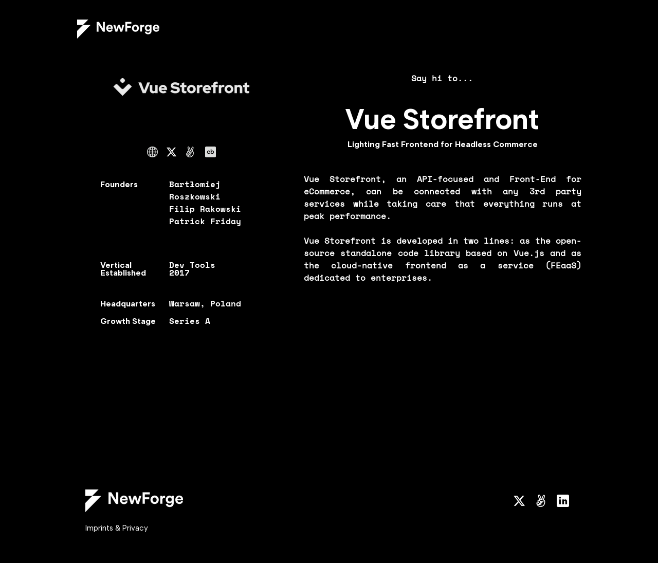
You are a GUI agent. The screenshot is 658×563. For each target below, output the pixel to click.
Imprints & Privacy (116, 528)
